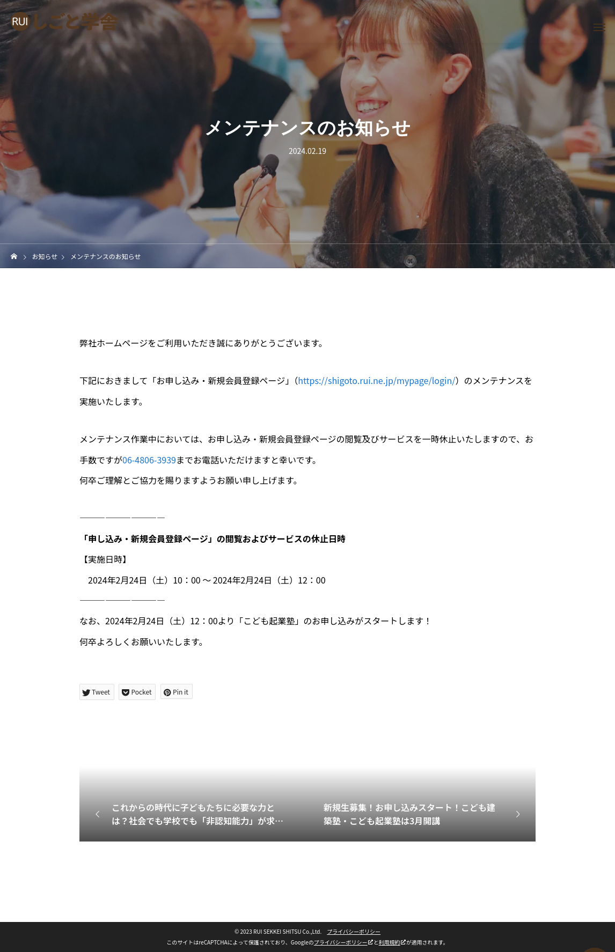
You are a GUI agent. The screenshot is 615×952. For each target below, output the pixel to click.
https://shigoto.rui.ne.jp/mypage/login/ (376, 380)
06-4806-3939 (149, 459)
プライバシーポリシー (353, 931)
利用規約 (389, 942)
